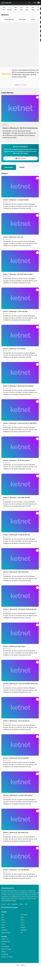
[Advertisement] (20, 45)
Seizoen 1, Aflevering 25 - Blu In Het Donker (16, 572)
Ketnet (3, 927)
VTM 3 (3, 922)
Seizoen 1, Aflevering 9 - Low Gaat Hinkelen (16, 200)
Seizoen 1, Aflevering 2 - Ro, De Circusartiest (16, 460)
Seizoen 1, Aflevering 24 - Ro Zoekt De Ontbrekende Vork (20, 609)
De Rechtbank (5, 946)
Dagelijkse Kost (5, 941)
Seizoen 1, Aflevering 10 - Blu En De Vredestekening (20, 128)
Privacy (21, 904)
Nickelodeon (24, 930)
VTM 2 (22, 920)
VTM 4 (22, 922)
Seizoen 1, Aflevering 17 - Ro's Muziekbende (16, 869)
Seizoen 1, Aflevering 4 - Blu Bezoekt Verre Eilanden (18, 386)
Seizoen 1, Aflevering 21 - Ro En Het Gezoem (16, 721)
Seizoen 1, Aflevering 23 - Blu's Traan (14, 646)
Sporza (22, 925)
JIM (22, 932)
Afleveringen (8, 167)
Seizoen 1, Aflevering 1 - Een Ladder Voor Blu (16, 497)
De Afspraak (4, 954)
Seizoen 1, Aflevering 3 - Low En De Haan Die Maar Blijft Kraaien (20, 423)
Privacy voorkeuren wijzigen (9, 907)
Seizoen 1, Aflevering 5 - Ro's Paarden (14, 348)
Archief (21, 167)
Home (17, 965)
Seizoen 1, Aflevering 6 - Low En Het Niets (15, 311)
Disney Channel (5, 932)
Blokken (3, 951)
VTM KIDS (4, 930)
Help (8, 904)
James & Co (4, 939)
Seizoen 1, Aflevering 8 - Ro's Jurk (13, 237)
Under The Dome (6, 949)
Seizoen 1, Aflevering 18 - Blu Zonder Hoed (15, 832)
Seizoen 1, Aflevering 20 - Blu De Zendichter (16, 758)
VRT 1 (3, 914)
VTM (2, 917)
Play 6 (3, 925)
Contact (3, 904)
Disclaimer (14, 904)
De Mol (3, 944)
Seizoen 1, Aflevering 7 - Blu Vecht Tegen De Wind (17, 274)
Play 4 (22, 917)
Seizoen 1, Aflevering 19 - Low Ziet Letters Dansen (18, 795)
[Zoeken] (29, 2)
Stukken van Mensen (7, 956)
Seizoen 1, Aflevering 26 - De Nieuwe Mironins (16, 534)
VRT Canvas (24, 914)
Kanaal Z (23, 927)
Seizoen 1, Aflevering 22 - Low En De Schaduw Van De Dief (20, 683)
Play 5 (3, 920)
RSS (26, 904)
